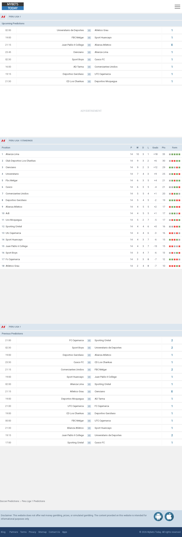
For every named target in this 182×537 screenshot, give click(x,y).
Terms (23, 532)
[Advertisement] (91, 111)
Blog (3, 532)
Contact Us (54, 532)
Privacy (32, 532)
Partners (13, 532)
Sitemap (42, 532)
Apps (64, 532)
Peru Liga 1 (15, 17)
